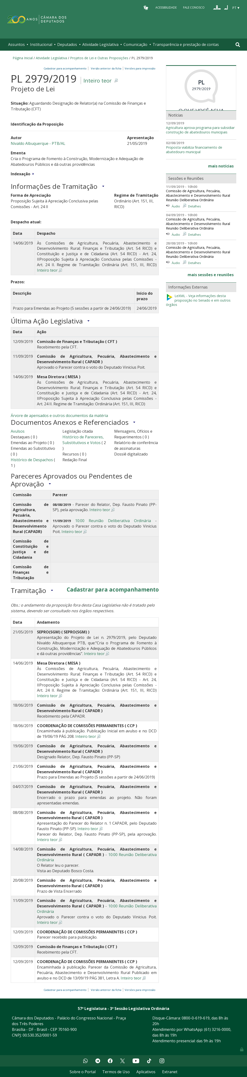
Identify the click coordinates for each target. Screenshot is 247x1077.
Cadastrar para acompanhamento (66, 68)
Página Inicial (23, 58)
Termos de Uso (116, 1071)
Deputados (67, 44)
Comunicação (135, 44)
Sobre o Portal (83, 1071)
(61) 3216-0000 (217, 1029)
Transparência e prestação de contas (186, 44)
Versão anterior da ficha (106, 68)
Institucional (41, 44)
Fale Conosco (194, 7)
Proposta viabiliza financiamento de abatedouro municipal (194, 149)
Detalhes (194, 206)
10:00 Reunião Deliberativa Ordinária (113, 520)
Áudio (176, 206)
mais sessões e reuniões (211, 274)
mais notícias (221, 166)
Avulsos (18, 431)
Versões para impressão (139, 68)
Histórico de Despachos (32, 459)
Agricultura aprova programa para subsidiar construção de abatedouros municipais (200, 130)
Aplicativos (145, 1071)
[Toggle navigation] (237, 44)
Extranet (169, 1071)
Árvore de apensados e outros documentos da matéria (59, 415)
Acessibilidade (166, 7)
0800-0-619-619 (196, 1018)
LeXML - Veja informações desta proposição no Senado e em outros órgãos (198, 300)
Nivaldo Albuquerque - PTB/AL (38, 143)
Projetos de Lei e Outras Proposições (99, 58)
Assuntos (16, 44)
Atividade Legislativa (100, 44)
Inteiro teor (97, 80)
